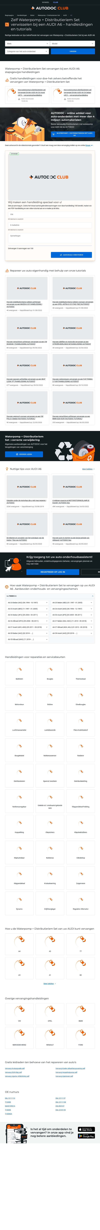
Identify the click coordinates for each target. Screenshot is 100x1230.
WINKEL (45, 2)
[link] (27, 95)
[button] (50, 177)
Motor (32, 15)
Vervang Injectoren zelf (64, 1076)
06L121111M (61, 1102)
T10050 (8, 1110)
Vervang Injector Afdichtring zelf (17, 1076)
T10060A (8, 1114)
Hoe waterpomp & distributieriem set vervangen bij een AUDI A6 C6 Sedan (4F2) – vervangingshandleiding (77, 92)
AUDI (65, 15)
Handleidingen (22, 15)
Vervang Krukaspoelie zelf (15, 1068)
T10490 (8, 1102)
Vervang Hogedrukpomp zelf (66, 1072)
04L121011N (61, 1110)
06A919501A (10, 1106)
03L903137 (60, 1106)
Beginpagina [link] (9, 15)
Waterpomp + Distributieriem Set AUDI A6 (75, 134)
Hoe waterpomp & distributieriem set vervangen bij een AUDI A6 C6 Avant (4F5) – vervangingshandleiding (32, 92)
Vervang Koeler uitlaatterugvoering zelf (70, 1068)
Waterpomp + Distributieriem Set (49, 15)
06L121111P (60, 1098)
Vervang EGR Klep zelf (13, 1072)
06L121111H (10, 1098)
